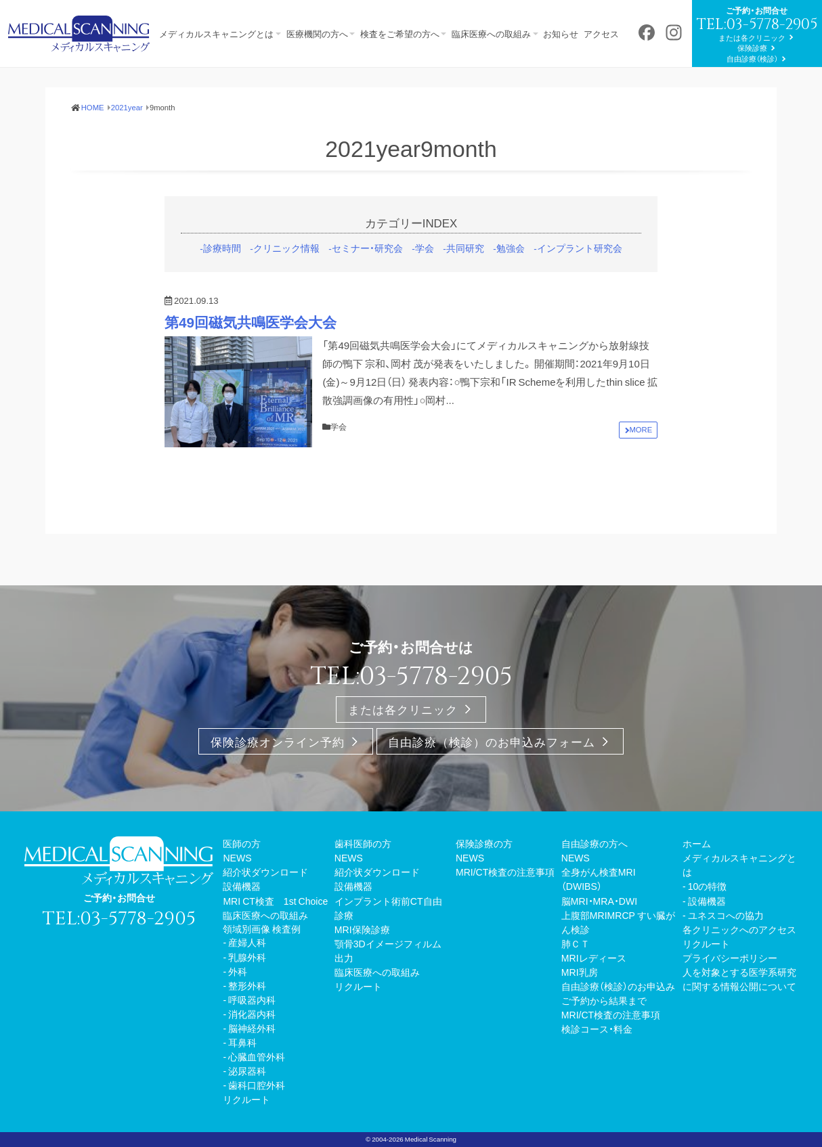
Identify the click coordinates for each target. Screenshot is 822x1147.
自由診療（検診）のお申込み (618, 1022)
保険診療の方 (484, 879)
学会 (424, 284)
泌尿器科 (247, 1106)
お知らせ (575, 18)
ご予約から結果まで (604, 1036)
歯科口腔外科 (256, 1120)
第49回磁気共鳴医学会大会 (251, 358)
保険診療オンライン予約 (278, 777)
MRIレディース (593, 993)
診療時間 (222, 284)
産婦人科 (247, 978)
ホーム (697, 879)
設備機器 (242, 921)
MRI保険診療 (362, 964)
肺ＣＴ (575, 978)
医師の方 (242, 879)
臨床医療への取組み (502, 18)
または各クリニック (118, 74)
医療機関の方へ (320, 18)
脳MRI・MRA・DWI (599, 936)
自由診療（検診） (119, 95)
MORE (641, 466)
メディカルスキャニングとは (216, 18)
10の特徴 (707, 921)
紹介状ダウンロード (265, 907)
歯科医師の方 (362, 879)
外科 (237, 1006)
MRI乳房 (579, 1007)
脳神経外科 (252, 1064)
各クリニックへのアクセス (739, 964)
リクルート (246, 1135)
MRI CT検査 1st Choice (275, 936)
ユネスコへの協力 (726, 950)
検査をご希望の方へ (407, 18)
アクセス (619, 18)
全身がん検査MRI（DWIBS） (598, 914)
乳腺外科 (247, 992)
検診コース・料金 (596, 1064)
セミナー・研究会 (367, 284)
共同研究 (465, 284)
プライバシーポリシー (730, 993)
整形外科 (247, 1020)
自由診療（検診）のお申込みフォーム (491, 777)
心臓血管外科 (256, 1092)
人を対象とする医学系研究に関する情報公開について (739, 1015)
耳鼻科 (242, 1078)
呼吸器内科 (252, 1034)
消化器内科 (252, 1049)
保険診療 (119, 84)
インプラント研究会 (579, 284)
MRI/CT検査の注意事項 (505, 907)
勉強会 (510, 284)
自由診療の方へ (594, 879)
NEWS (237, 893)
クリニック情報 (286, 284)
